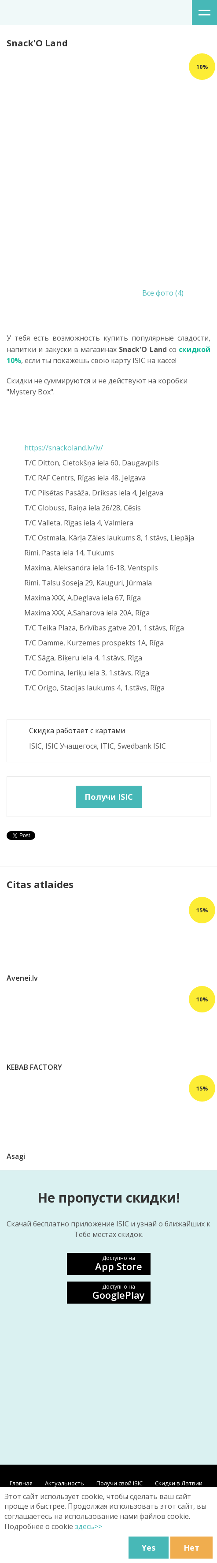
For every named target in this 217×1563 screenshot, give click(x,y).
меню (204, 12)
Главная (21, 1483)
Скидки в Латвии (178, 1483)
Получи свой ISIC (119, 1483)
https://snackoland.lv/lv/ (63, 448)
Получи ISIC (109, 796)
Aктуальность (64, 1483)
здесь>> (88, 1526)
